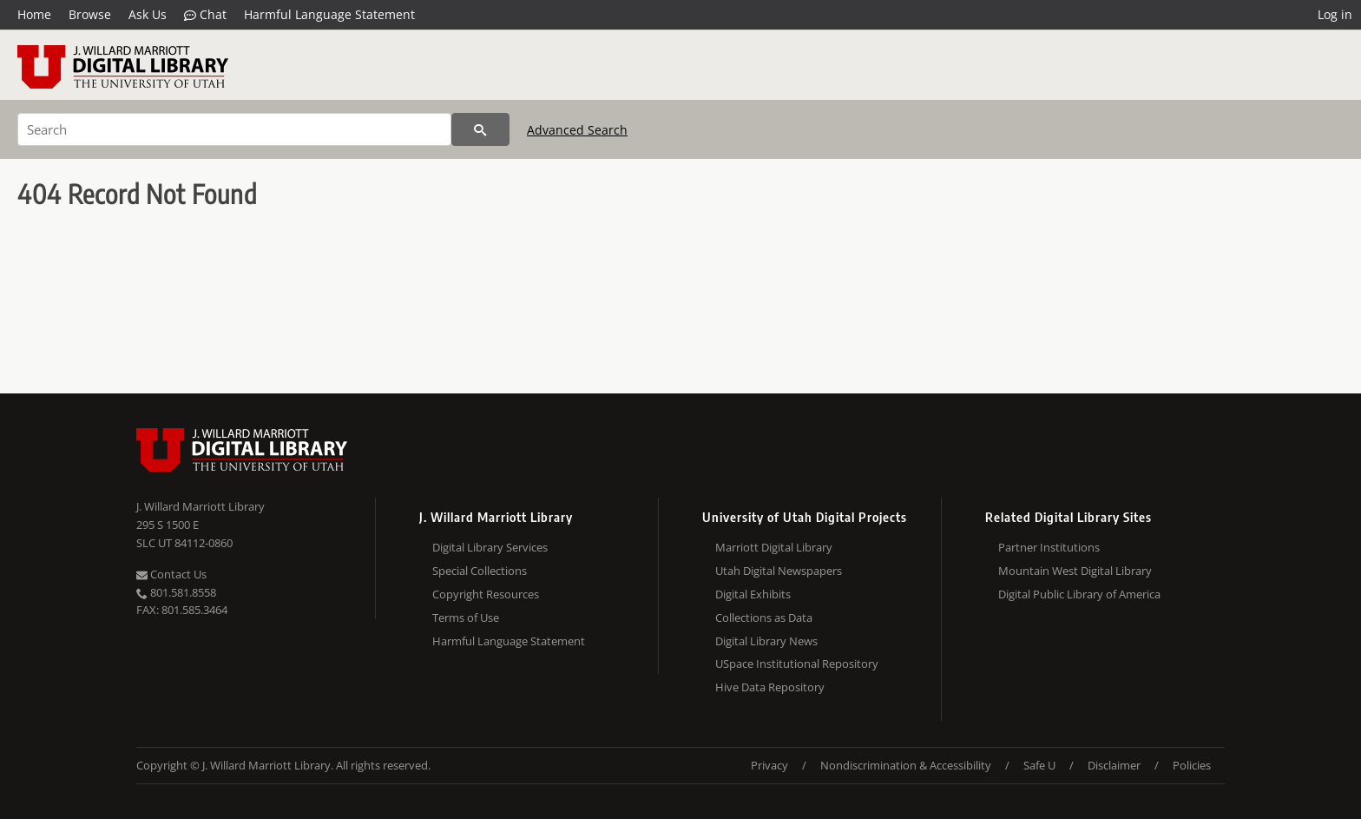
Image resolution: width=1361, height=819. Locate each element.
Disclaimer (1114, 765)
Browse (90, 14)
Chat (205, 14)
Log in (1335, 14)
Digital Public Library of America (1079, 594)
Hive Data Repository (770, 687)
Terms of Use (465, 617)
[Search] (234, 129)
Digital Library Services (490, 547)
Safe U (1039, 765)
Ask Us (147, 14)
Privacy (769, 765)
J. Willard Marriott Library (200, 506)
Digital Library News (766, 641)
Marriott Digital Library (773, 547)
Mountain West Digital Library (1075, 570)
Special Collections (479, 570)
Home (34, 14)
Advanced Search (577, 130)
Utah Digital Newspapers (778, 570)
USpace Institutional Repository (796, 663)
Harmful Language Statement (329, 14)
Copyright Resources (485, 594)
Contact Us (171, 574)
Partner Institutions (1049, 547)
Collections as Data (763, 617)
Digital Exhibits (753, 594)
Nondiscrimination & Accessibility (905, 765)
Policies (1192, 765)
